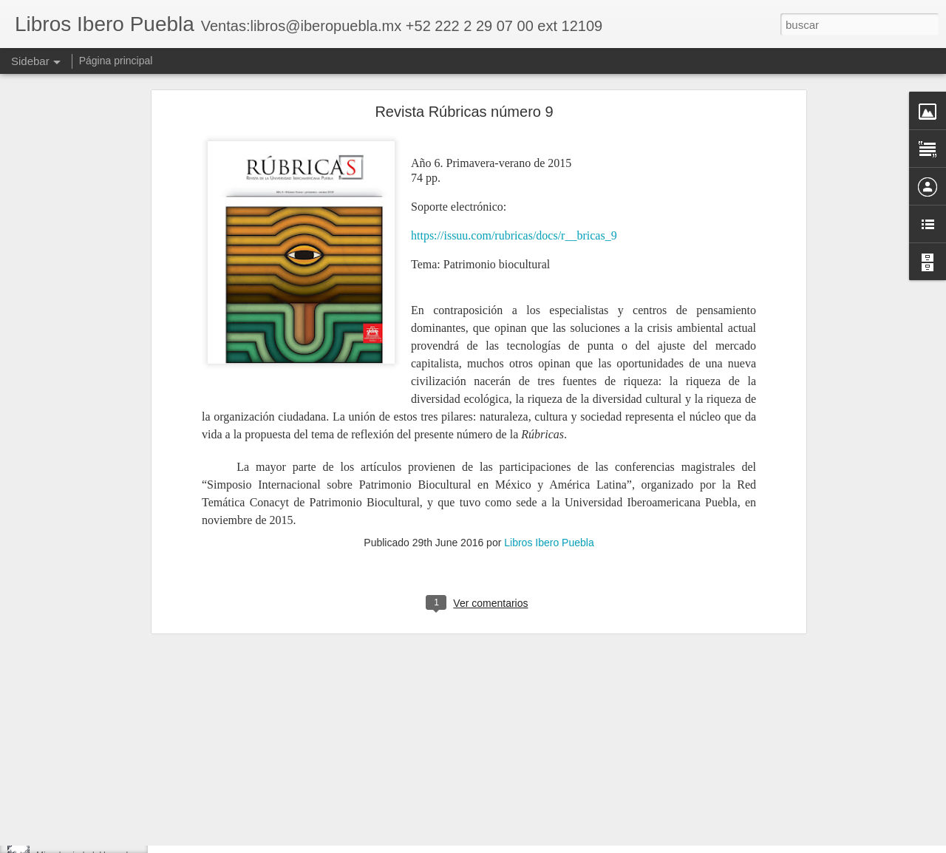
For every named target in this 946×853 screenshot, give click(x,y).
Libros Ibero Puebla (548, 411)
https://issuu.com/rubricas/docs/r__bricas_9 (514, 104)
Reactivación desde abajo (86, 755)
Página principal (116, 61)
